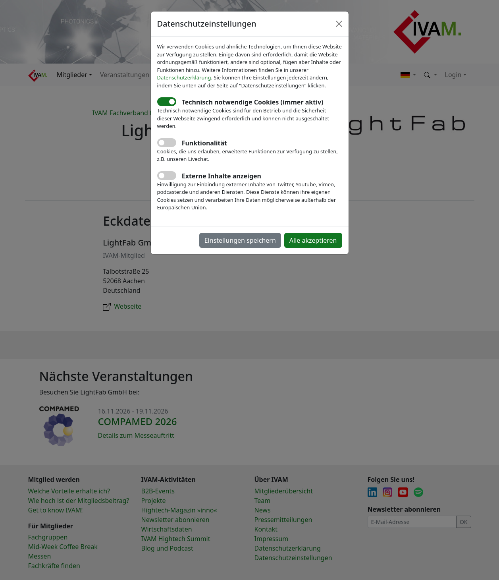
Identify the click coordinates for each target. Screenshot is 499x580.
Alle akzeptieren (313, 240)
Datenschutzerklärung (184, 77)
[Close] (339, 23)
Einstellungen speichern (240, 240)
